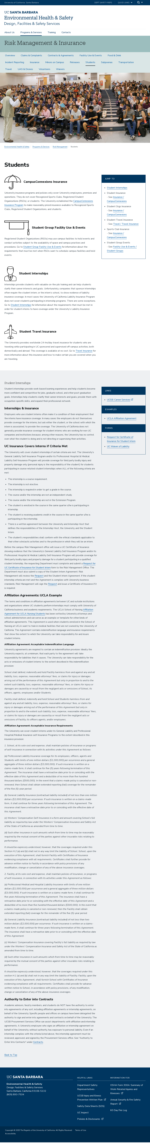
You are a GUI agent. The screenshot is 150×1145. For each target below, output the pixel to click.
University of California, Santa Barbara (21, 2)
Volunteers (44, 71)
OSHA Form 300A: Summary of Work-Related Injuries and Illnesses (126, 1092)
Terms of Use (80, 1133)
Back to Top (10, 1057)
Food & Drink (114, 58)
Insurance (34, 64)
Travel (8, 71)
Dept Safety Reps (103, 2)
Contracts (38, 1044)
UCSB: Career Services (118, 402)
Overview (10, 58)
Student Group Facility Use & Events (42, 249)
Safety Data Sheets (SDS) (91, 1108)
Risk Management (60, 149)
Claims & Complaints (31, 58)
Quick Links (123, 2)
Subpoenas (106, 64)
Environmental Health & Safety (16, 149)
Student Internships (21, 307)
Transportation (126, 64)
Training (52, 32)
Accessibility (10, 1136)
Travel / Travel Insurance (126, 226)
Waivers (60, 71)
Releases (75, 64)
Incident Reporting (14, 64)
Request (39, 578)
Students (90, 64)
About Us (9, 32)
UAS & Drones (25, 71)
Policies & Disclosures (88, 1121)
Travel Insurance (84, 353)
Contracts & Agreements (61, 58)
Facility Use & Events (91, 58)
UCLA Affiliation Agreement (121, 420)
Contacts (66, 32)
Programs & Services (31, 32)
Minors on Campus (54, 64)
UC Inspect (83, 1115)
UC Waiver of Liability (118, 449)
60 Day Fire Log (118, 1112)
